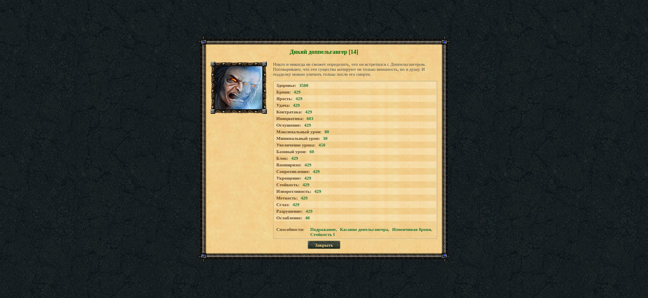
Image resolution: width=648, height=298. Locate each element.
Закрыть (324, 245)
